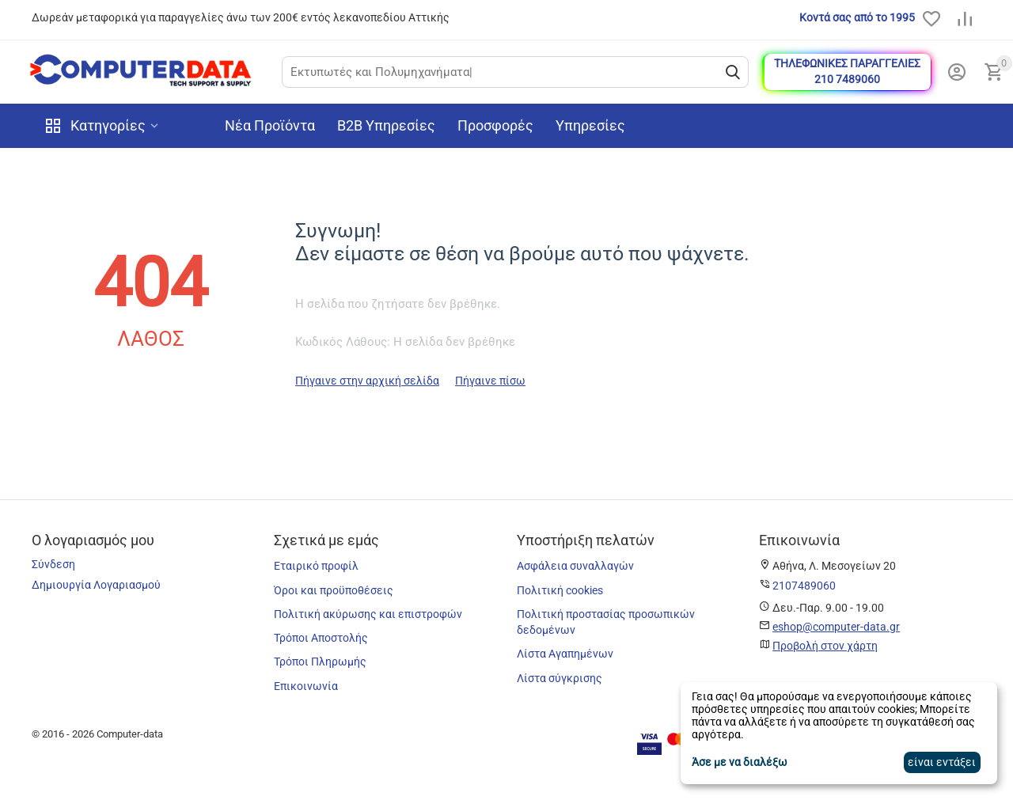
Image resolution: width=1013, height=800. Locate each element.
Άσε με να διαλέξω (739, 762)
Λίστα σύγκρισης (559, 678)
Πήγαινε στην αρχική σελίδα (367, 380)
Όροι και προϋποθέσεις (333, 590)
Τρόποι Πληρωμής (320, 661)
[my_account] (957, 72)
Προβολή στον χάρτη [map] (825, 645)
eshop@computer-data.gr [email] (836, 626)
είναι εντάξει (942, 762)
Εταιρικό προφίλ (316, 565)
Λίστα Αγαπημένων (565, 653)
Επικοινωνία (306, 686)
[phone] (804, 585)
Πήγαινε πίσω (490, 380)
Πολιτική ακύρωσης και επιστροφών (368, 614)
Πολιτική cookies (560, 590)
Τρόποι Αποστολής (321, 637)
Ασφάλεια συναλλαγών (575, 565)
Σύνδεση (53, 564)
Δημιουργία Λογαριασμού (96, 584)
